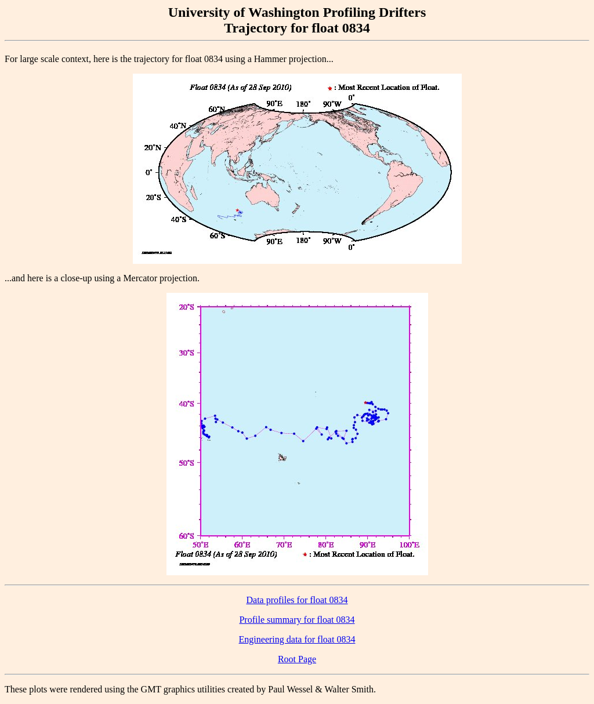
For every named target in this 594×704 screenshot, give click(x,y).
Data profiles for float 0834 (296, 600)
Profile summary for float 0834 (296, 620)
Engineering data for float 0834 (297, 639)
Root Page (297, 659)
